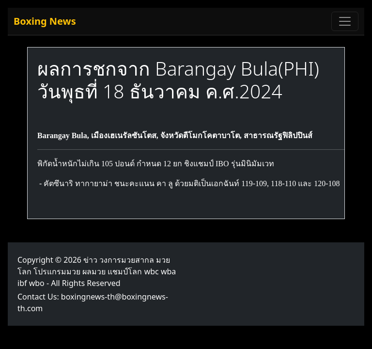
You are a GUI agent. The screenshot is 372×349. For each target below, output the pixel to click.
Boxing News (45, 21)
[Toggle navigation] (344, 21)
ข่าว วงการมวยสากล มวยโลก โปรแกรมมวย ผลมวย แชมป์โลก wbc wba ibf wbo (96, 271)
